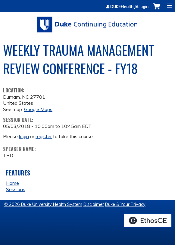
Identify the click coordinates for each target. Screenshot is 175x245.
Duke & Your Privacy (125, 204)
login (24, 136)
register (44, 136)
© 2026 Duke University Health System (43, 204)
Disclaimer (93, 204)
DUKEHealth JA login (129, 7)
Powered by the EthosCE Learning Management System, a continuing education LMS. (147, 220)
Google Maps (38, 109)
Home (12, 183)
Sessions (15, 189)
